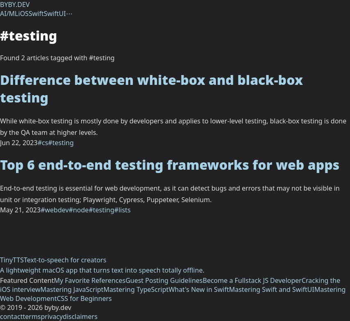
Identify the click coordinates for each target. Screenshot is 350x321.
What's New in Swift (198, 289)
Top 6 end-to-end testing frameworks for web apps (169, 164)
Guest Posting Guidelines (163, 280)
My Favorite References (89, 280)
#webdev (54, 209)
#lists (122, 209)
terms (32, 316)
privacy (52, 316)
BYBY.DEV (15, 4)
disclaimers (80, 316)
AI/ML (9, 13)
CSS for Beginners (84, 298)
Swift (36, 13)
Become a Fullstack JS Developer (251, 280)
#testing (60, 142)
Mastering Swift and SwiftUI (271, 289)
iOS (23, 13)
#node (79, 209)
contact (11, 316)
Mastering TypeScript (135, 289)
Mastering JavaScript (72, 289)
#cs (43, 142)
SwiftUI (55, 13)
